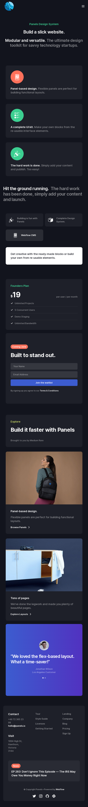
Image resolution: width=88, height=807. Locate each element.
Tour (37, 713)
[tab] (24, 219)
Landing (66, 713)
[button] (82, 6)
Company (67, 718)
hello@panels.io (16, 725)
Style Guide (41, 718)
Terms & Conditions (49, 390)
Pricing (66, 728)
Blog (64, 723)
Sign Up (66, 733)
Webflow (60, 789)
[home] (8, 6)
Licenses (40, 723)
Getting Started (44, 728)
